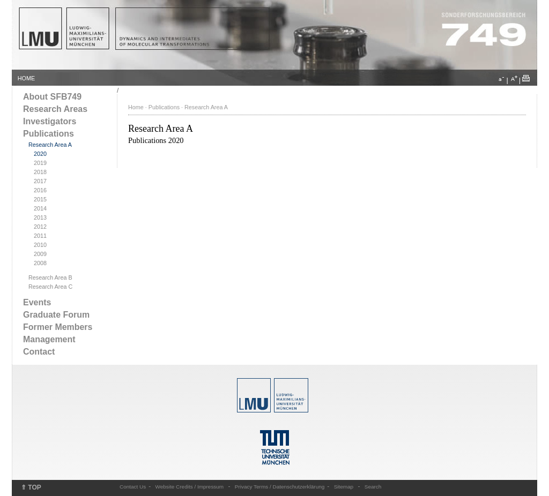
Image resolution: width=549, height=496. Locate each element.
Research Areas (55, 109)
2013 (40, 217)
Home (136, 107)
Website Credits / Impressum (189, 487)
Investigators (49, 121)
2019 (40, 163)
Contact (39, 351)
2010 (40, 245)
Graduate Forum (56, 314)
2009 (40, 254)
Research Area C (50, 286)
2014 (40, 208)
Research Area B (50, 277)
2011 (40, 235)
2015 (40, 199)
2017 (40, 181)
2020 (40, 154)
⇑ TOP (31, 487)
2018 (40, 172)
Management (49, 339)
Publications (48, 133)
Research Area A (50, 144)
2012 (40, 226)
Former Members (57, 327)
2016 (40, 190)
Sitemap (344, 487)
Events (37, 302)
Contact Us (133, 487)
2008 (40, 263)
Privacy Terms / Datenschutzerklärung (279, 487)
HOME (26, 78)
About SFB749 (52, 96)
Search (373, 487)
